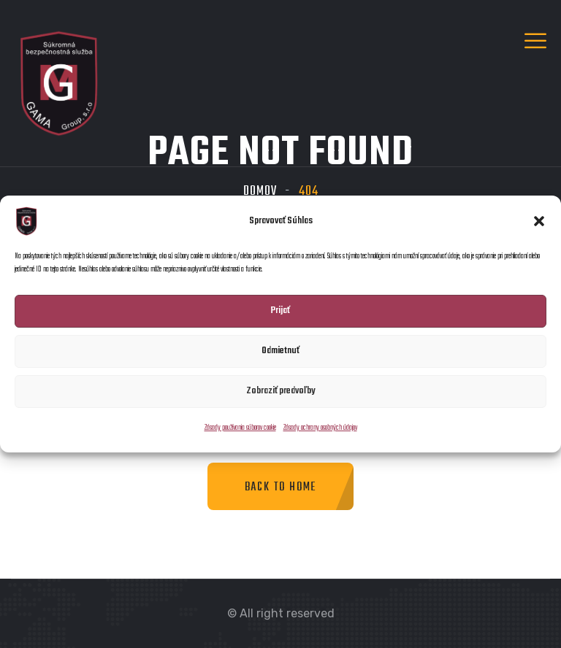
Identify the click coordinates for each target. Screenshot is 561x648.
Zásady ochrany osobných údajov (320, 428)
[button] (539, 221)
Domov (260, 191)
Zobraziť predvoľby (281, 390)
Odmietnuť (280, 350)
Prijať (280, 310)
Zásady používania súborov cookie (240, 428)
